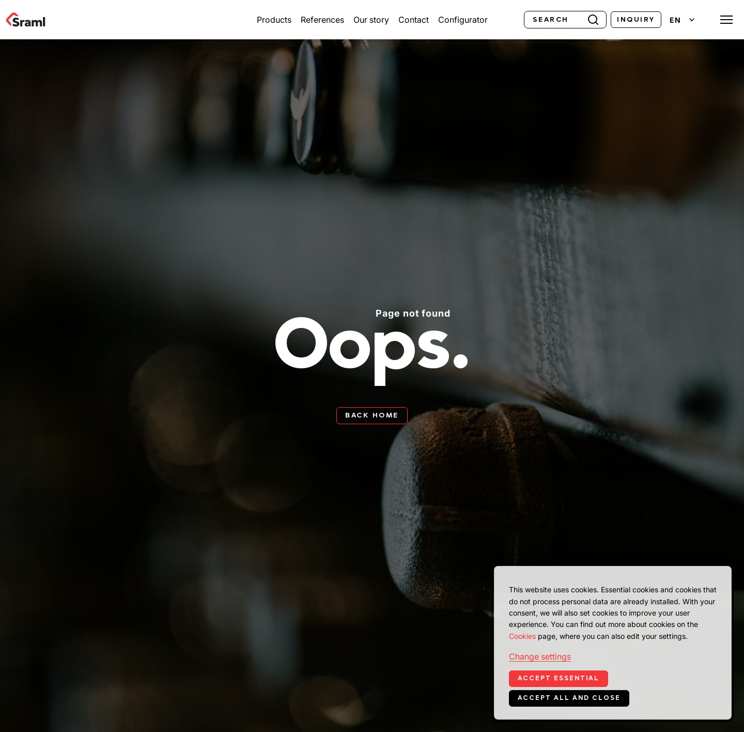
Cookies (522, 636)
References (322, 19)
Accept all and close (569, 697)
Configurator (463, 19)
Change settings (540, 656)
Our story (371, 19)
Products (274, 19)
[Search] (565, 19)
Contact (413, 19)
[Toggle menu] (726, 19)
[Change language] (682, 19)
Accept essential (558, 678)
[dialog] (613, 643)
